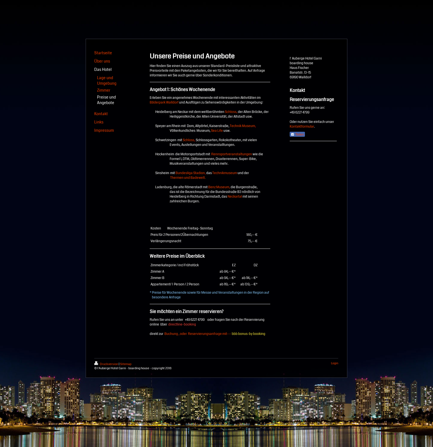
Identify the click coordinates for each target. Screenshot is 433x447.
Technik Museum (242, 126)
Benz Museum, (219, 187)
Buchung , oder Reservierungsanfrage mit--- (216, 334)
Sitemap (125, 364)
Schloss (188, 140)
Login (334, 363)
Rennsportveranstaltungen (231, 154)
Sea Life (217, 130)
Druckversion (106, 364)
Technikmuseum (224, 173)
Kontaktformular (302, 126)
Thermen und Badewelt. (188, 177)
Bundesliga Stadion (190, 173)
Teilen (297, 134)
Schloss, (231, 112)
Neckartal (235, 196)
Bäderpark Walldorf (164, 102)
